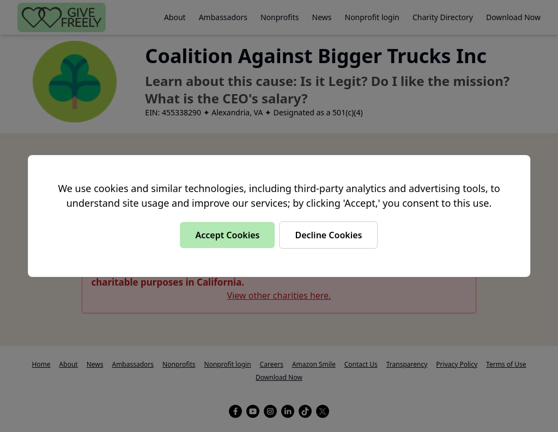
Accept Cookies (227, 235)
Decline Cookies (328, 235)
